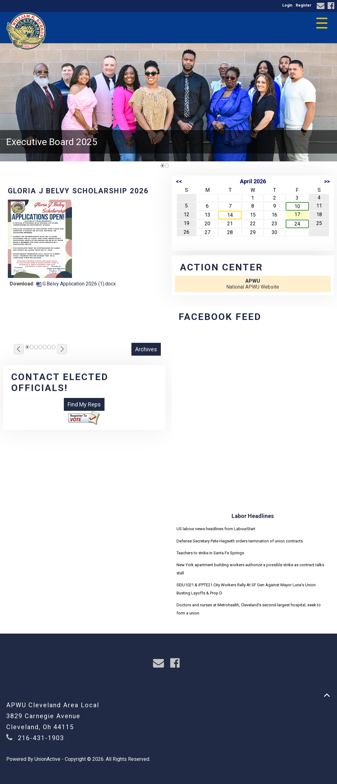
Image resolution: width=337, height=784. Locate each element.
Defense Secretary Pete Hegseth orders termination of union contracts (239, 541)
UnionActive (47, 759)
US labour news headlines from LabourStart (215, 528)
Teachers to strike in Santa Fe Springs (210, 553)
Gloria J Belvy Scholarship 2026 (78, 191)
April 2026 (253, 181)
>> (327, 181)
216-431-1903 (41, 738)
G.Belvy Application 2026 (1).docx (76, 284)
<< (179, 181)
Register (303, 5)
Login (287, 5)
